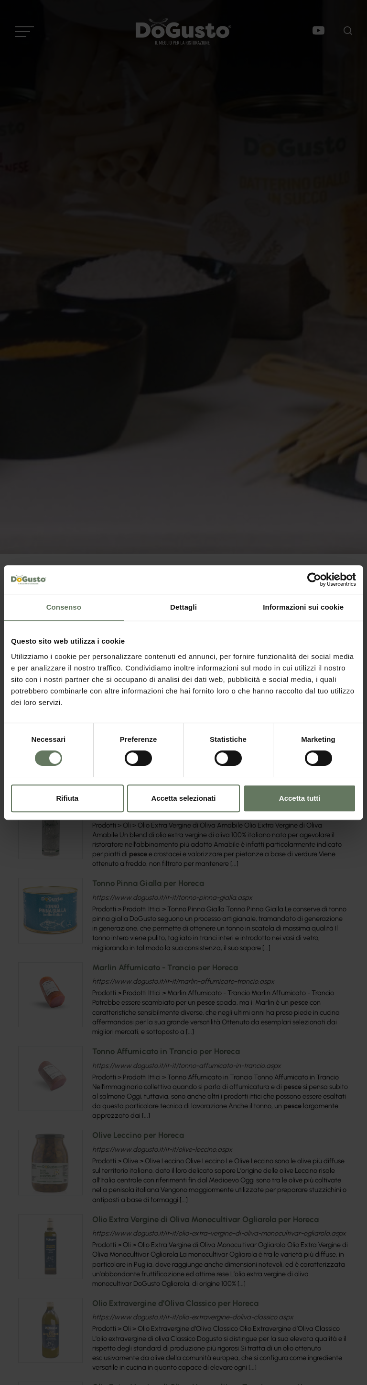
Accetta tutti (300, 798)
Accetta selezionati (183, 798)
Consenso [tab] (63, 607)
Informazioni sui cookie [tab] (303, 607)
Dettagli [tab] (183, 607)
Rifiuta (67, 798)
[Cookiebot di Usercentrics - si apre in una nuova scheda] (314, 579)
